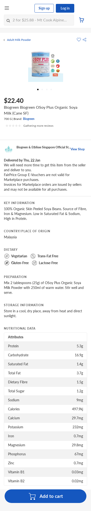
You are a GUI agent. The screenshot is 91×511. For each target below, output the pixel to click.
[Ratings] (29, 126)
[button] (84, 39)
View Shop (78, 149)
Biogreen (28, 119)
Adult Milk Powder (19, 39)
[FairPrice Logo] (22, 8)
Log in (65, 8)
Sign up (44, 8)
